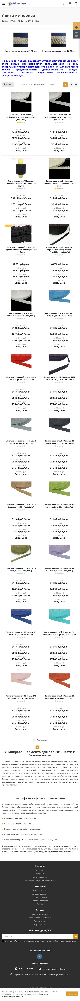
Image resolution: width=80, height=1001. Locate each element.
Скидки (40, 904)
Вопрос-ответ (40, 921)
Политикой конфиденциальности (27, 941)
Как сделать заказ (40, 914)
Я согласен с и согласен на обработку (41, 941)
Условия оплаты (40, 890)
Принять (72, 994)
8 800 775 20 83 (26, 968)
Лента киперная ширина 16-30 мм (59, 51)
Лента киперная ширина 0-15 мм (21, 51)
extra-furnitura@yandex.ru (54, 969)
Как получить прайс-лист (40, 917)
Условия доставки (40, 894)
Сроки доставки (40, 897)
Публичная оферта (40, 877)
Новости (40, 873)
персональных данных (68, 941)
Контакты (40, 870)
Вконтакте (39, 956)
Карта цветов (40, 924)
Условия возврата (40, 900)
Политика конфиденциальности (40, 880)
